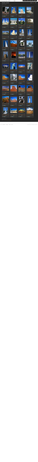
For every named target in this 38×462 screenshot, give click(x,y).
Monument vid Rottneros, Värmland (21, 14)
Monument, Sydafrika (29, 14)
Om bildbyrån (24, 0)
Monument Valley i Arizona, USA (13, 92)
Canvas (12, 124)
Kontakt (30, 0)
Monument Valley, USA (21, 70)
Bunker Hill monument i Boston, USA (21, 36)
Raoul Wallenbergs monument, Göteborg (5, 14)
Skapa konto (35, 0)
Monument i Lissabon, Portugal (13, 14)
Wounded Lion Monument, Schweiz (30, 25)
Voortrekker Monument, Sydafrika (22, 25)
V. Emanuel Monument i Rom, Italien (5, 92)
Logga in (32, 0)
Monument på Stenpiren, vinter (13, 70)
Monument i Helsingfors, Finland (13, 81)
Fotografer (28, 0)
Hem (1, 124)
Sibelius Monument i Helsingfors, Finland (6, 70)
